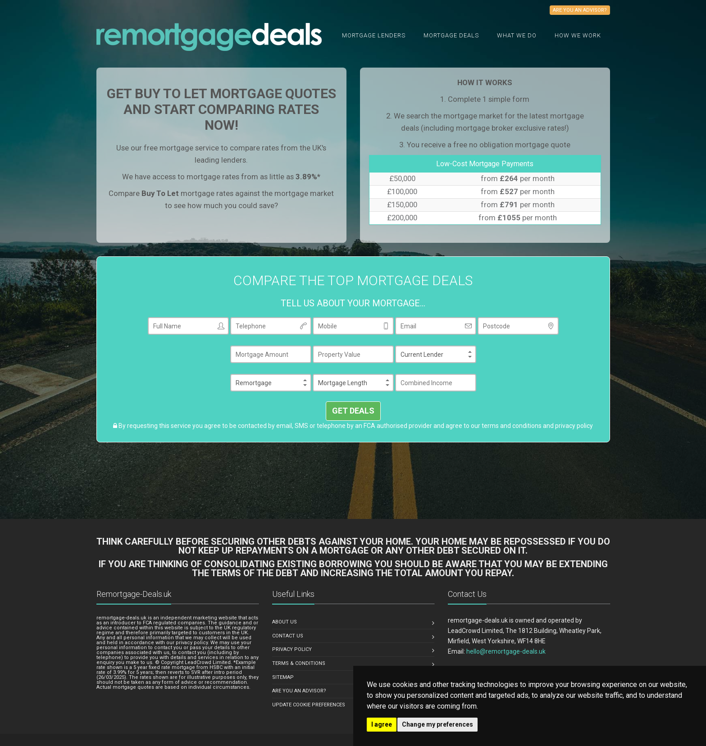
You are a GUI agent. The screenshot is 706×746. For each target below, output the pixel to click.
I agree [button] (381, 724)
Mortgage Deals (451, 35)
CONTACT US (287, 636)
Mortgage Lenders (373, 35)
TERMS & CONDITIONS (298, 663)
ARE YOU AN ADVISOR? (299, 691)
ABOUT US (284, 622)
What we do (517, 35)
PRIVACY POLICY (292, 649)
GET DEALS (353, 410)
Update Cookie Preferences (308, 705)
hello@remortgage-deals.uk (506, 651)
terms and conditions (512, 425)
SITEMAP (283, 677)
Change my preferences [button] (437, 724)
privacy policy (574, 425)
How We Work (578, 35)
